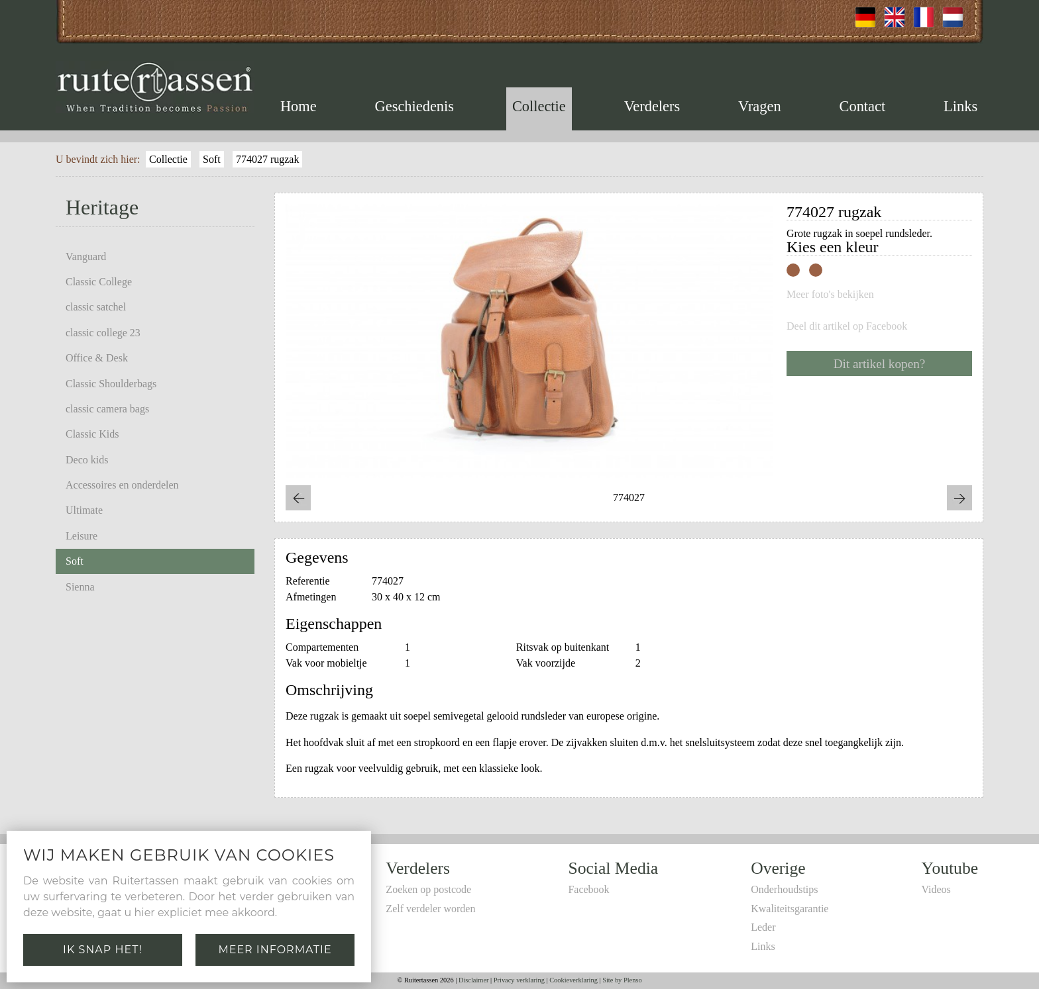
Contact (863, 106)
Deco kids (87, 459)
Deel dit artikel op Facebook (847, 326)
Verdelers (652, 106)
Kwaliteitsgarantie (789, 908)
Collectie (539, 106)
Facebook (588, 889)
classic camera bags (107, 408)
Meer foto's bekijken (830, 294)
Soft (212, 159)
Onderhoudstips (784, 889)
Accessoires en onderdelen (122, 485)
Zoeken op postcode (428, 889)
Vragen (759, 106)
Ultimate (84, 510)
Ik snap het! (102, 949)
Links (960, 106)
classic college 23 (103, 332)
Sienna (80, 586)
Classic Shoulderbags (111, 383)
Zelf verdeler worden (430, 908)
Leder (763, 927)
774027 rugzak (268, 159)
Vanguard (86, 256)
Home (298, 106)
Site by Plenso (621, 980)
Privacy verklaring (519, 980)
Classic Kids (92, 434)
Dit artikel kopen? (880, 364)
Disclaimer (474, 980)
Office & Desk (97, 357)
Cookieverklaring (573, 980)
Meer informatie (274, 949)
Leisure (81, 536)
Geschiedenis (414, 106)
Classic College (99, 281)
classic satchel (96, 306)
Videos (935, 889)
